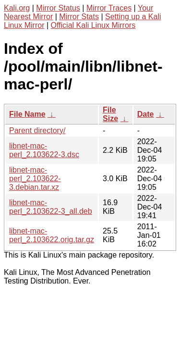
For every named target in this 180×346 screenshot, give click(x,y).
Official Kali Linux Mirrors (93, 25)
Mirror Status (58, 8)
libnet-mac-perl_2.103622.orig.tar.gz (51, 235)
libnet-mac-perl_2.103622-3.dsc (44, 150)
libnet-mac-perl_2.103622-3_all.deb (50, 206)
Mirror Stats (79, 16)
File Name (27, 114)
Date (145, 114)
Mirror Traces (109, 8)
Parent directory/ (37, 130)
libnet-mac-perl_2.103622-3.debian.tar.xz (35, 178)
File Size (110, 114)
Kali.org (17, 8)
